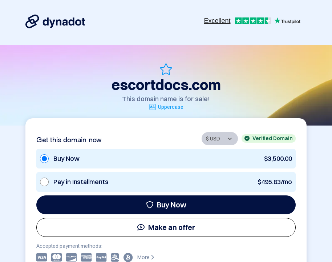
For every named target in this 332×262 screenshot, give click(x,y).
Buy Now (166, 204)
